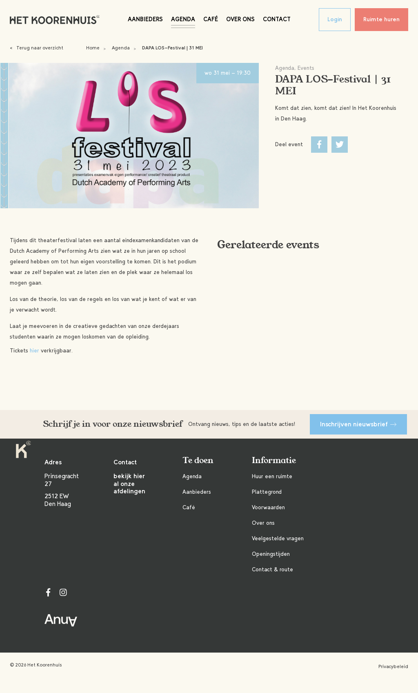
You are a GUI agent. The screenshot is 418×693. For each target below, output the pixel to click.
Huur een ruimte (272, 476)
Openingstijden (271, 553)
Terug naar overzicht (36, 47)
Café (210, 19)
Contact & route (272, 569)
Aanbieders (145, 19)
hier (34, 350)
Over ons (240, 19)
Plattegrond (267, 491)
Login (334, 19)
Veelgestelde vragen (278, 538)
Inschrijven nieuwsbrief (358, 424)
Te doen (197, 460)
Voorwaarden (268, 507)
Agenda (183, 19)
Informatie (274, 460)
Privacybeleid (393, 666)
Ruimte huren (381, 19)
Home (93, 48)
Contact (277, 19)
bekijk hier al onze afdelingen (129, 483)
